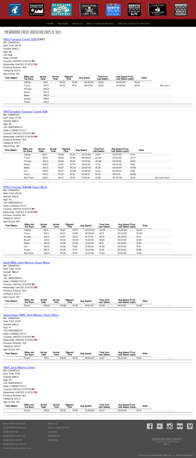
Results (77, 23)
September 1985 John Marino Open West (31, 315)
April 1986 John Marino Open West (26, 263)
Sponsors (53, 440)
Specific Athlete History (134, 23)
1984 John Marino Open (19, 367)
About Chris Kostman (59, 428)
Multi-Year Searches (100, 23)
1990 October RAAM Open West (25, 187)
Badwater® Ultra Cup (14, 436)
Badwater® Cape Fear (14, 424)
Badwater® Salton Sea (14, 428)
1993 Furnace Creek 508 (19, 39)
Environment (54, 436)
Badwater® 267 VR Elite (15, 444)
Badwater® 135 (10, 432)
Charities (52, 432)
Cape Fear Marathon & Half (17, 448)
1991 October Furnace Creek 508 (25, 112)
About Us (52, 424)
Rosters (63, 23)
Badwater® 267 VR (12, 440)
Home (50, 23)
